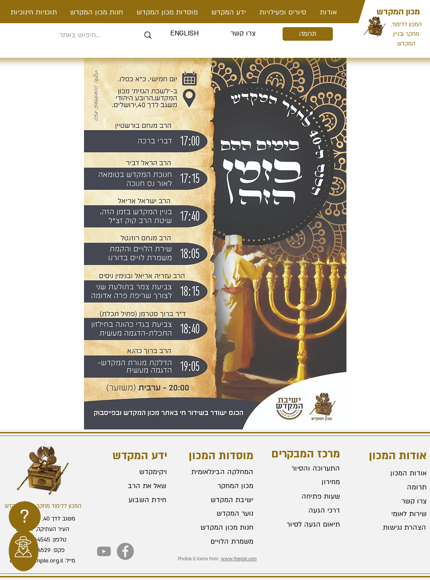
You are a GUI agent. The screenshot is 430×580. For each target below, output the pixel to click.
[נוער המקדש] (222, 514)
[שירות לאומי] (395, 514)
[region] (25, 516)
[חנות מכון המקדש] (222, 528)
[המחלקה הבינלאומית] (222, 472)
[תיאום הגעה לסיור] (309, 524)
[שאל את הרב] (135, 486)
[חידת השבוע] (134, 500)
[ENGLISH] (184, 33)
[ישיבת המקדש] (222, 500)
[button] (283, 12)
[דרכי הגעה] (309, 510)
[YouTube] (103, 551)
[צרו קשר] (243, 33)
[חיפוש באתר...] (80, 35)
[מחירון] (309, 482)
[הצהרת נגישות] (395, 528)
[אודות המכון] (395, 473)
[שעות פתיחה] (309, 496)
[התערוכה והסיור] (309, 468)
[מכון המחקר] (222, 486)
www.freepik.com (239, 559)
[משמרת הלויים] (222, 542)
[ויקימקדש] (135, 472)
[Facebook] (125, 551)
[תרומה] (308, 34)
